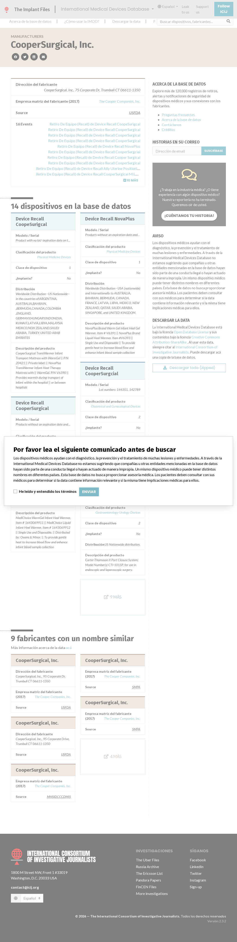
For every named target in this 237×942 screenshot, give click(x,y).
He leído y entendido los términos (48, 491)
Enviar (89, 491)
